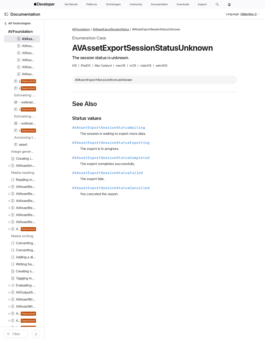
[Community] (136, 4)
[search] (34, 334)
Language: (232, 14)
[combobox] (36, 334)
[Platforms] (92, 4)
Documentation (25, 14)
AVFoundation (105, 29)
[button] (217, 4)
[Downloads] (183, 4)
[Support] (202, 4)
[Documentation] (159, 4)
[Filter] (36, 334)
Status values (111, 118)
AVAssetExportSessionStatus (135, 29)
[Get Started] (71, 4)
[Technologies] (113, 4)
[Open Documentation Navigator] (6, 14)
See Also (109, 103)
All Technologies (17, 23)
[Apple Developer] (44, 4)
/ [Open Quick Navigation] (72, 334)
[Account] (229, 4)
